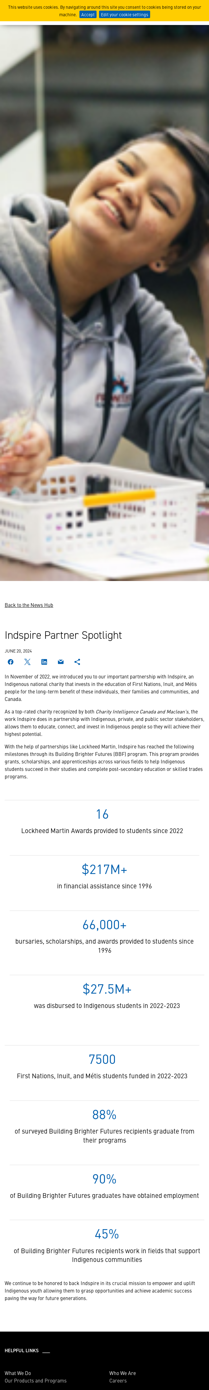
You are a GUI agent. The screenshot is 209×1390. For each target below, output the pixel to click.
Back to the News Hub (29, 604)
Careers (118, 1380)
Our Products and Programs (36, 1380)
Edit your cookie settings (124, 14)
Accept (88, 14)
